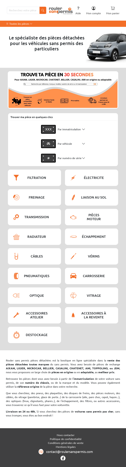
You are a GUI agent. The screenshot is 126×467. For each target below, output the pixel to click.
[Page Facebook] (63, 458)
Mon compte (93, 10)
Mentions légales (66, 446)
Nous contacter (65, 435)
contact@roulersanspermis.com (69, 452)
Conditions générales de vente (66, 442)
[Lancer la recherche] (42, 10)
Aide (78, 10)
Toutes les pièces (19, 23)
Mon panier (112, 10)
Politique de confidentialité (66, 439)
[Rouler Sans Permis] (61, 10)
